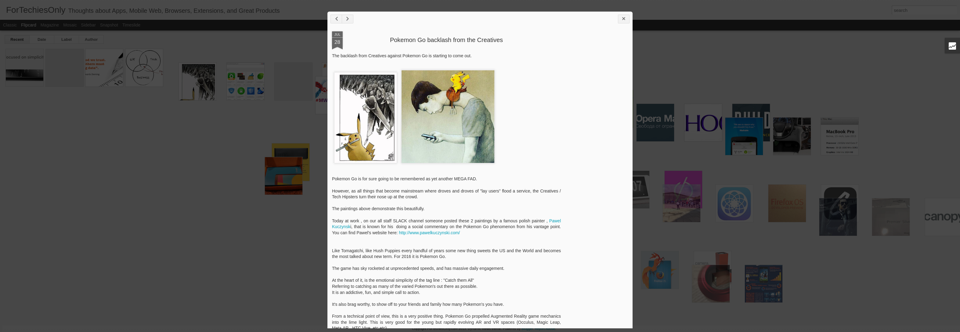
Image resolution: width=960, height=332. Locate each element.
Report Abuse (545, 328)
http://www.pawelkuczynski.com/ (429, 232)
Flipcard (28, 25)
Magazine (50, 25)
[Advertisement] (594, 127)
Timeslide (131, 25)
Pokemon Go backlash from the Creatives (446, 40)
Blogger (527, 328)
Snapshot (109, 25)
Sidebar (88, 25)
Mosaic (70, 25)
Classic (10, 25)
